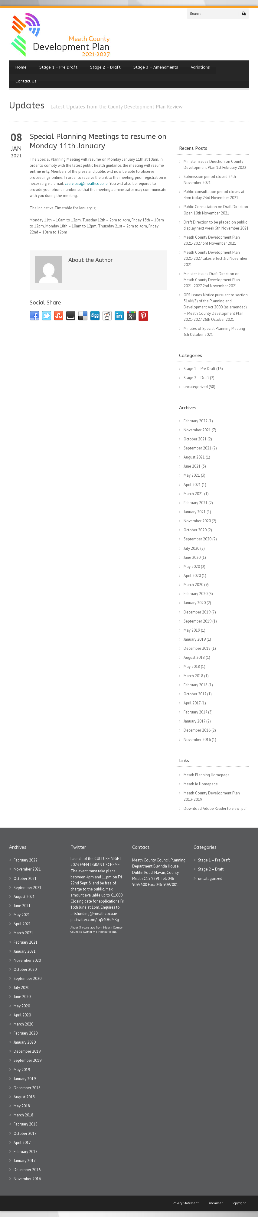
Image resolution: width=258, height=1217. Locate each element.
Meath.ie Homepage (201, 784)
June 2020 (192, 557)
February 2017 (195, 712)
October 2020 (195, 530)
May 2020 (192, 566)
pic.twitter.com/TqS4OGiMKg (94, 919)
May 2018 (192, 666)
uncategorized (196, 386)
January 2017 (194, 721)
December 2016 (197, 730)
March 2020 (193, 584)
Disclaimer (215, 1203)
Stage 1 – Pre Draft (58, 67)
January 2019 (195, 639)
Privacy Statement (186, 1203)
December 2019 (197, 612)
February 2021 (195, 502)
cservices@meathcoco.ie (86, 183)
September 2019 (197, 621)
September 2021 (197, 448)
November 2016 (197, 739)
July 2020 (191, 548)
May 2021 (192, 475)
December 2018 (197, 648)
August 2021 (194, 457)
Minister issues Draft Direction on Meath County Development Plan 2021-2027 (212, 279)
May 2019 (192, 630)
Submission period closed (205, 176)
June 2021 (192, 466)
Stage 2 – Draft (105, 67)
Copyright (238, 1203)
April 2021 (192, 484)
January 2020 (195, 602)
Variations (200, 67)
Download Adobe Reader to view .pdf (215, 808)
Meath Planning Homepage (207, 775)
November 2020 (197, 520)
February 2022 (195, 420)
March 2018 (193, 675)
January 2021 (195, 511)
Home (21, 67)
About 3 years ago (82, 927)
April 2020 (192, 575)
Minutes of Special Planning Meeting (214, 328)
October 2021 (195, 439)
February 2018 (195, 684)
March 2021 (193, 493)
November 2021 (197, 430)
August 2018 (194, 657)
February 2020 (195, 593)
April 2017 (192, 703)
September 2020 (197, 539)
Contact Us (26, 81)
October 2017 (195, 694)
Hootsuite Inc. (107, 931)
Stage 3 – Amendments (155, 67)
